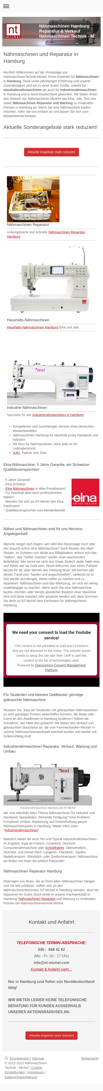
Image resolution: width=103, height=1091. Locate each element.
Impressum (35, 1072)
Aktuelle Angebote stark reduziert (51, 152)
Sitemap (38, 1058)
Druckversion (17, 1058)
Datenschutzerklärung (21, 1077)
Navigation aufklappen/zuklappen (51, 6)
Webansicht (89, 1058)
